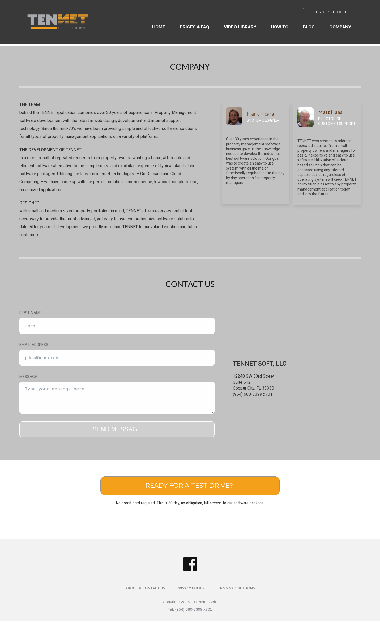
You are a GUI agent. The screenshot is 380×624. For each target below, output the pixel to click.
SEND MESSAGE (116, 429)
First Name (30, 312)
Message (28, 376)
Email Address (33, 344)
